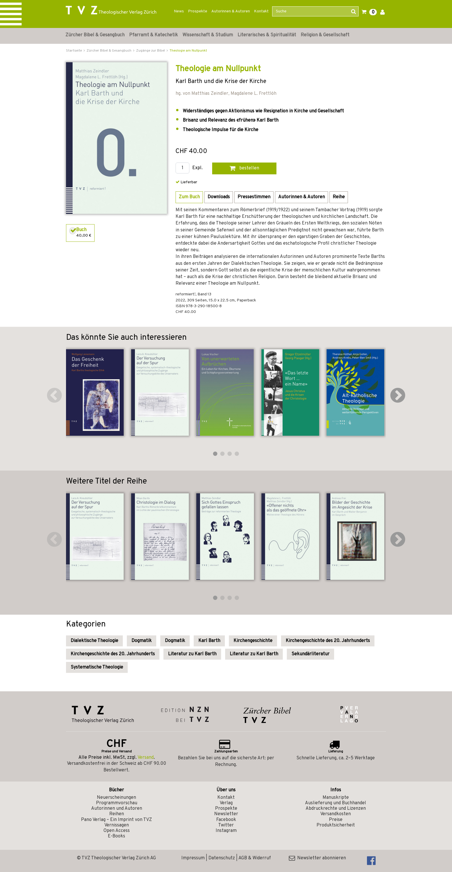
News (179, 11)
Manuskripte (336, 798)
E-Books (116, 836)
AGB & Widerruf (254, 858)
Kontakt (261, 11)
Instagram (226, 831)
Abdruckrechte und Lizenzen (336, 808)
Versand (146, 757)
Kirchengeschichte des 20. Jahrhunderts (328, 641)
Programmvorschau (116, 803)
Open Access (116, 831)
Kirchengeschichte (252, 641)
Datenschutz (221, 858)
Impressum (193, 858)
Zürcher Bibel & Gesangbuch (95, 35)
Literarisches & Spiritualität (267, 35)
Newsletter (226, 814)
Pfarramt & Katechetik (153, 35)
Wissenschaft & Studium (207, 35)
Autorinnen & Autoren (230, 11)
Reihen (116, 814)
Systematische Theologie (97, 667)
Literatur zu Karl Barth (192, 654)
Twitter (226, 825)
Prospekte (197, 11)
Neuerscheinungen (116, 798)
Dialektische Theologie (94, 641)
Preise (335, 820)
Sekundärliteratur (310, 654)
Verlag (226, 803)
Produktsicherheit (336, 825)
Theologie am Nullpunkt (188, 50)
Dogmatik (141, 641)
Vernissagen (116, 825)
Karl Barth (209, 641)
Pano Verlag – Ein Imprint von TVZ (116, 820)
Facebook (226, 820)
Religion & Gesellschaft (325, 35)
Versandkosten (335, 814)
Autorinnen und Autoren (116, 808)
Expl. (197, 168)
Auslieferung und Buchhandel (335, 803)
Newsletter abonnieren (317, 858)
